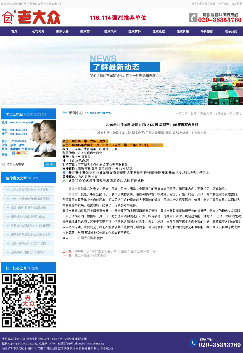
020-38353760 (18, 122)
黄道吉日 (75, 188)
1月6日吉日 (199, 132)
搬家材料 (135, 31)
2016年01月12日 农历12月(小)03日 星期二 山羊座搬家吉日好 (115, 251)
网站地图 (81, 338)
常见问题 (197, 3)
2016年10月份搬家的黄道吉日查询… (32, 198)
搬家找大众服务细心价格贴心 (28, 216)
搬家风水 (110, 31)
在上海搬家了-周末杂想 (90, 255)
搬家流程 (159, 31)
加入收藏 (210, 3)
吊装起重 (236, 3)
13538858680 (18, 141)
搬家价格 (183, 31)
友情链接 (69, 338)
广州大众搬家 (87, 238)
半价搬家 (207, 31)
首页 (14, 31)
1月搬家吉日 (224, 113)
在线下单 (57, 338)
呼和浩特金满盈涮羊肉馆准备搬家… (32, 225)
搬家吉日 (86, 31)
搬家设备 (62, 31)
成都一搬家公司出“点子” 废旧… (29, 243)
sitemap (100, 343)
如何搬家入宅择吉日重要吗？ (28, 252)
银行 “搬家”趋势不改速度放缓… (29, 207)
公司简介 (38, 31)
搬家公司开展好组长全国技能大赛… (32, 234)
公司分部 (223, 3)
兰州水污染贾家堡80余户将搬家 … (31, 189)
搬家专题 (32, 338)
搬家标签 (44, 338)
